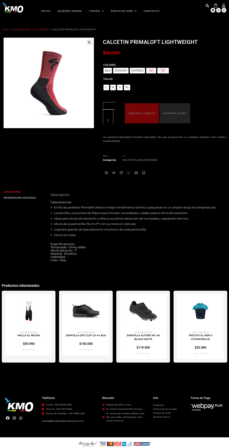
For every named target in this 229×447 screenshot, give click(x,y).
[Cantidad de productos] (112, 105)
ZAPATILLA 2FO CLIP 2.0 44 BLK (86, 319)
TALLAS (108, 78)
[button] (207, 6)
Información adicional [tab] (20, 181)
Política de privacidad (164, 393)
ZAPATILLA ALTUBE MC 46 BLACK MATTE (143, 321)
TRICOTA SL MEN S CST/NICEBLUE (200, 321)
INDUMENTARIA (21, 29)
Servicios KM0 (124, 11)
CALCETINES (41, 29)
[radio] (108, 70)
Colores (109, 64)
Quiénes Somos (70, 10)
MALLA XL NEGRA (28, 319)
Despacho (158, 389)
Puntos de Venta (162, 397)
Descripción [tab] (12, 175)
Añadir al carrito (143, 105)
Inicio (45, 10)
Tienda (96, 11)
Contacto (152, 10)
